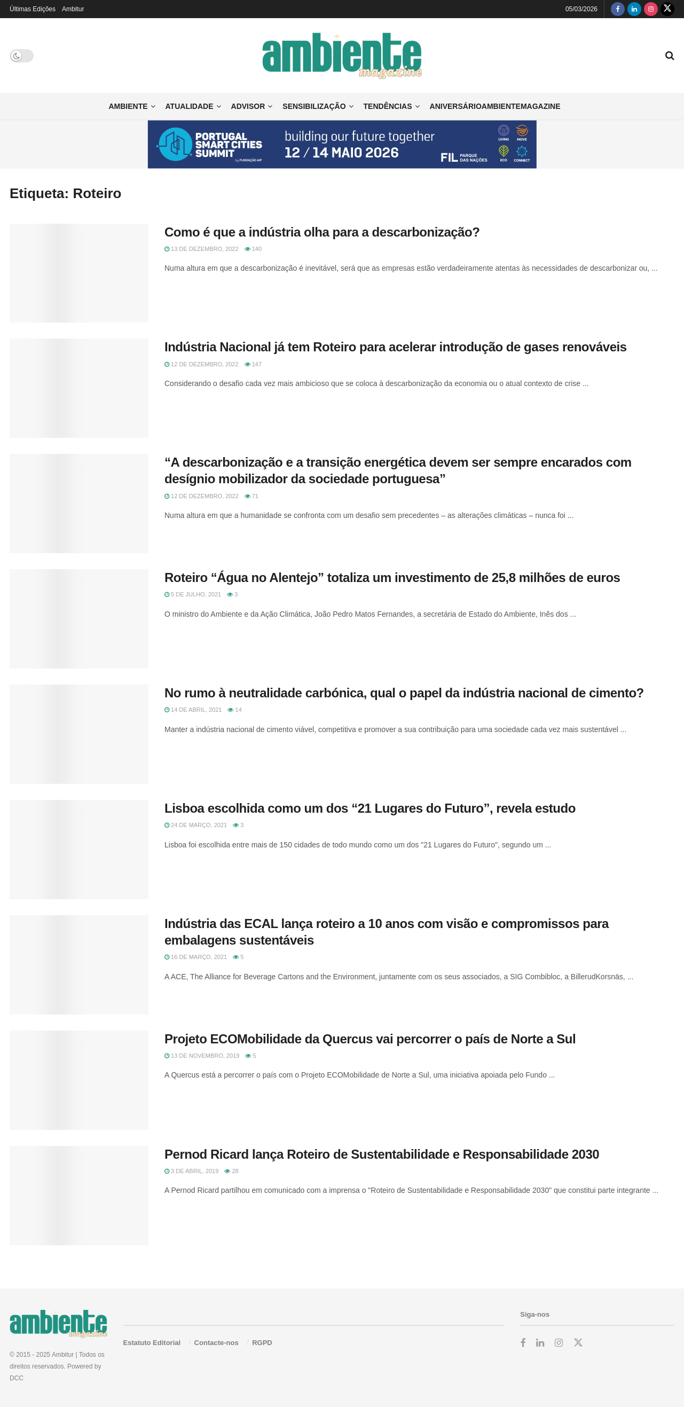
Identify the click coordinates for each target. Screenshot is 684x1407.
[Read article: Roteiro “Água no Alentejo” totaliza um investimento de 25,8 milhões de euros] (79, 619)
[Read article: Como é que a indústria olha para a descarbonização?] (79, 273)
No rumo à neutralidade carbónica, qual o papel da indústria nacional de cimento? (404, 693)
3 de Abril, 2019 (191, 1171)
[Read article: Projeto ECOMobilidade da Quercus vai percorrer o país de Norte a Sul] (79, 1080)
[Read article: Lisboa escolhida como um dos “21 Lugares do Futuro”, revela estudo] (79, 849)
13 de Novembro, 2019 (201, 1055)
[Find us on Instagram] (651, 9)
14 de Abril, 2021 (193, 709)
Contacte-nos (216, 1343)
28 (231, 1171)
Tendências (388, 106)
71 (251, 496)
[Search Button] (669, 55)
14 (234, 709)
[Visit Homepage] (342, 56)
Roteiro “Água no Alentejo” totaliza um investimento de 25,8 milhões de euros (392, 577)
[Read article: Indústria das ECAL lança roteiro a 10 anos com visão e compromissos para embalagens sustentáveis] (79, 965)
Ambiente (127, 106)
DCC (16, 1378)
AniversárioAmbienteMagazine (495, 106)
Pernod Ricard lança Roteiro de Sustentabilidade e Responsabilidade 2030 (381, 1154)
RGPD (262, 1343)
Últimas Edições (33, 9)
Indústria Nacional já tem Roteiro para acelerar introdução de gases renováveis (397, 347)
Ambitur (73, 9)
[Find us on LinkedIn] (634, 9)
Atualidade (190, 106)
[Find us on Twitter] (667, 9)
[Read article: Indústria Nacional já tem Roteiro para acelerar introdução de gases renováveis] (79, 388)
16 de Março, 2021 (195, 957)
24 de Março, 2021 (195, 825)
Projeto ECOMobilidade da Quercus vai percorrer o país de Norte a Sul (370, 1039)
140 (253, 249)
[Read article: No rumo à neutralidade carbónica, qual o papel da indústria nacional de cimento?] (79, 734)
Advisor (248, 106)
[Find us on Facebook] (618, 9)
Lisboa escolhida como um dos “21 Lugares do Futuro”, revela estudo (370, 808)
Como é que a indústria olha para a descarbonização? (321, 232)
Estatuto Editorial (152, 1343)
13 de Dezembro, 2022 (201, 249)
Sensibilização (313, 106)
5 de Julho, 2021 (192, 594)
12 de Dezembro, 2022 (201, 364)
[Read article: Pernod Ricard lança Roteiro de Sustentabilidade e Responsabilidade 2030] (79, 1195)
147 (253, 364)
